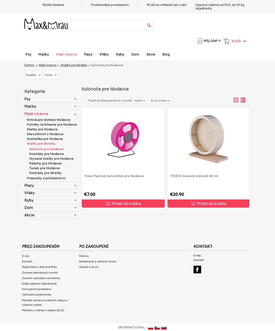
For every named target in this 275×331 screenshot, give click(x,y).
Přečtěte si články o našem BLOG (43, 310)
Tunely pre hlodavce (44, 168)
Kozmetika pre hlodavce (45, 139)
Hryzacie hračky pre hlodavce (51, 158)
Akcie (150, 54)
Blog (166, 54)
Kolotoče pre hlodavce (46, 149)
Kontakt (27, 261)
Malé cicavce (66, 54)
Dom (135, 54)
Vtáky (104, 54)
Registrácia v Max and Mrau (39, 267)
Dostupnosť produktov (36, 289)
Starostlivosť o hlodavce (45, 134)
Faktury (84, 256)
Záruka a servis (89, 267)
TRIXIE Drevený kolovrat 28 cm (194, 176)
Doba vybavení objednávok (39, 283)
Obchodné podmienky (36, 294)
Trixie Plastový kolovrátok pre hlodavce (114, 176)
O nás (25, 256)
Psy (28, 54)
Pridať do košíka (123, 203)
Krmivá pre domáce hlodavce (48, 120)
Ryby (120, 54)
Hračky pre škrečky (41, 143)
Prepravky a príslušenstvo (46, 178)
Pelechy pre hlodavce (45, 163)
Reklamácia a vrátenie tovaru (98, 261)
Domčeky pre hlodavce (46, 154)
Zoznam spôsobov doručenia (41, 278)
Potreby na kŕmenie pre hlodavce (52, 124)
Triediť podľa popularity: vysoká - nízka (116, 100)
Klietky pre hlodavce (42, 129)
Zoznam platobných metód (40, 272)
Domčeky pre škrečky (45, 173)
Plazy (88, 54)
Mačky (43, 54)
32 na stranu (160, 100)
